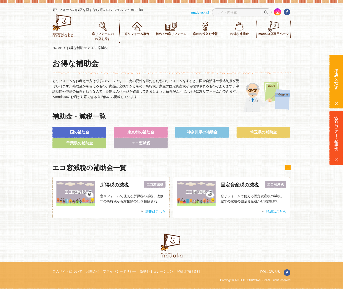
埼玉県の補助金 (263, 132)
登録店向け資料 (188, 271)
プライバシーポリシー (119, 271)
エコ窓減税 (140, 143)
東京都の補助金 (140, 132)
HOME (57, 48)
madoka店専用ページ (273, 28)
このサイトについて (67, 271)
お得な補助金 (239, 28)
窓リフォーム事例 (137, 28)
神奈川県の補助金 (202, 132)
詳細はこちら (156, 211)
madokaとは (200, 12)
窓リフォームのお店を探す (103, 31)
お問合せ (92, 271)
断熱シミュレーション (156, 271)
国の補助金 (79, 132)
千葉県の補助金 (79, 143)
